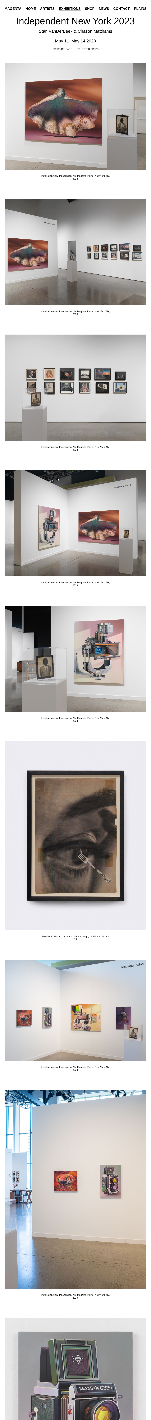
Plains (140, 9)
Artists (47, 9)
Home (31, 9)
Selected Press (88, 49)
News (104, 9)
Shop (90, 9)
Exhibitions (70, 9)
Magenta (13, 9)
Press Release (62, 49)
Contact (121, 9)
